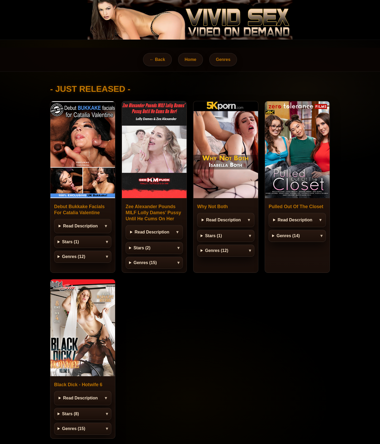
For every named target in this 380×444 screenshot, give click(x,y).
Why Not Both (212, 206)
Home (190, 59)
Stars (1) (70, 242)
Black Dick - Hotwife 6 (78, 384)
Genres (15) (145, 262)
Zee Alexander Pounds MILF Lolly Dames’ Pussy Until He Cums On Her (153, 212)
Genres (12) (73, 256)
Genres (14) (288, 235)
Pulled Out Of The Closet (296, 206)
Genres (223, 59)
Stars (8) (70, 414)
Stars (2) (142, 248)
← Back (157, 59)
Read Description (80, 226)
